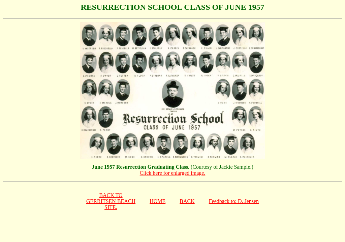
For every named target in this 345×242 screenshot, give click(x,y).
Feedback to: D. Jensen (234, 201)
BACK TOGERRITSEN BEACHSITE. (110, 201)
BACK (187, 201)
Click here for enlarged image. (173, 173)
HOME (157, 201)
